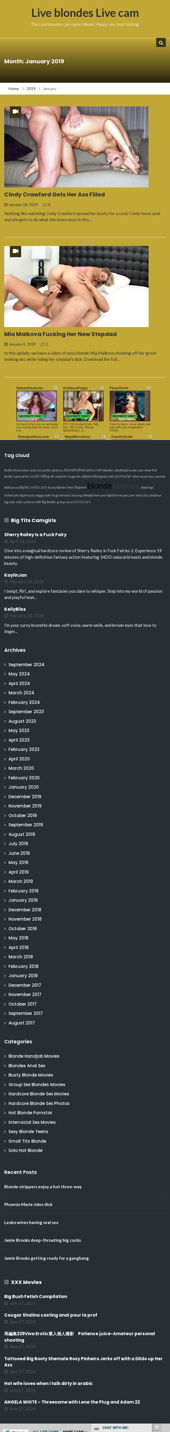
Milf (38, 502)
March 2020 (21, 768)
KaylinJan (15, 575)
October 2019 (22, 815)
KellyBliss (15, 609)
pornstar (123, 476)
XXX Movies (26, 1282)
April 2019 (18, 872)
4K (52, 476)
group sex (63, 502)
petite (46, 470)
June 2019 (19, 853)
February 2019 (23, 891)
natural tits (21, 476)
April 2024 (19, 683)
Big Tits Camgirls (33, 520)
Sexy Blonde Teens (28, 1132)
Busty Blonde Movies (30, 1075)
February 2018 (23, 966)
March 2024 (21, 693)
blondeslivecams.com (83, 469)
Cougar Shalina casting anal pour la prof (50, 1315)
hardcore (126, 486)
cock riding (40, 476)
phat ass (57, 470)
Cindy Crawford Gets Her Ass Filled (54, 194)
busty (8, 470)
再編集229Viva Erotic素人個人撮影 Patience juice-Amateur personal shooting (79, 1337)
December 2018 (24, 910)
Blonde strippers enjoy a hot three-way (43, 1186)
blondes (108, 470)
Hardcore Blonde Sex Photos (39, 1103)
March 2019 (20, 881)
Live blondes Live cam (85, 12)
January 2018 (23, 976)
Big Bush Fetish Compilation (35, 1296)
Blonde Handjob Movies (33, 1056)
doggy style (43, 495)
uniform (28, 502)
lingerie (81, 487)
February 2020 (24, 778)
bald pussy (11, 487)
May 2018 (18, 938)
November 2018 (25, 919)
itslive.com (11, 495)
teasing (77, 495)
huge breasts (61, 495)
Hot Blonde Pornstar (30, 1113)
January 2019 (23, 900)
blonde (99, 485)
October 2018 (22, 929)
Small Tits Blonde (27, 1141)
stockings (147, 487)
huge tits (74, 476)
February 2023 (23, 749)
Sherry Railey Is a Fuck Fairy (35, 535)
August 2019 (21, 834)
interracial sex (142, 476)
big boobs (49, 502)
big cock (9, 502)
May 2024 (19, 674)
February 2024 (24, 702)
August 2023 (22, 721)
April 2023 (19, 740)
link (165, 1344)
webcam (38, 486)
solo (19, 502)
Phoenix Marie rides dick (28, 1204)
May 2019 (18, 862)
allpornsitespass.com (98, 476)
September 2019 (25, 825)
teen (70, 487)
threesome (21, 470)
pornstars (81, 501)
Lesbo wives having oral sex (31, 1222)
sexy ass (141, 495)
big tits (24, 487)
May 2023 (18, 730)
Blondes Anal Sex (26, 1066)
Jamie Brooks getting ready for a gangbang (46, 1258)
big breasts (27, 495)
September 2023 (26, 712)
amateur (155, 495)
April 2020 (19, 759)
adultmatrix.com (126, 470)
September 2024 (26, 665)
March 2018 (20, 957)
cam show (144, 470)
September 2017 (25, 1013)
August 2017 (21, 1023)
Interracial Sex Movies (32, 1122)
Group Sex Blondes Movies (36, 1085)
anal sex (35, 470)
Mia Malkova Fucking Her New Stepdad (60, 334)
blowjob (88, 495)
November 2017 (24, 994)
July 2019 (18, 844)
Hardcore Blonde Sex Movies (38, 1094)
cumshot (159, 476)
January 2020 (23, 787)
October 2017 (22, 1004)
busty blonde (57, 487)
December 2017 (24, 985)
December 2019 (24, 797)
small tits (61, 476)
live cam (99, 495)
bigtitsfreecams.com (120, 495)
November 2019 (25, 806)
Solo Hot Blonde (25, 1150)
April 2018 (18, 947)
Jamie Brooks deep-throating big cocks (42, 1240)
